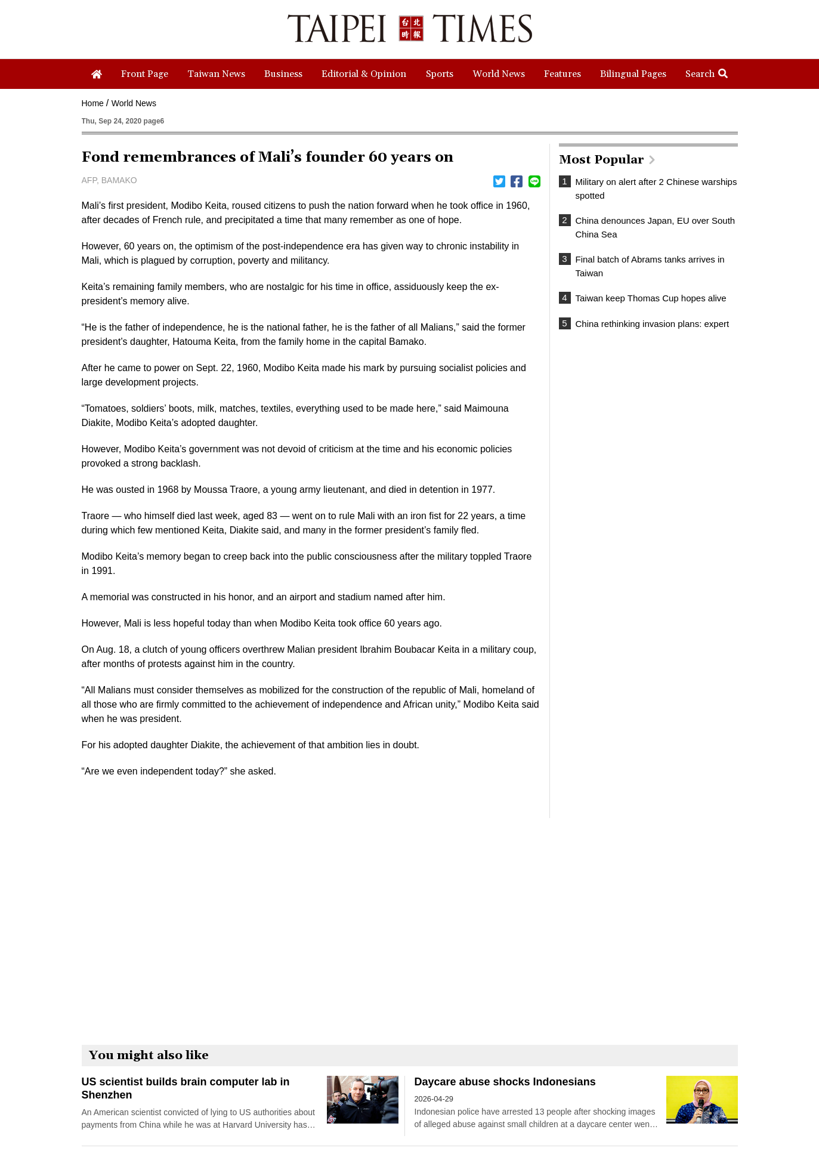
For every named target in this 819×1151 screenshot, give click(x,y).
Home (93, 103)
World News (134, 103)
